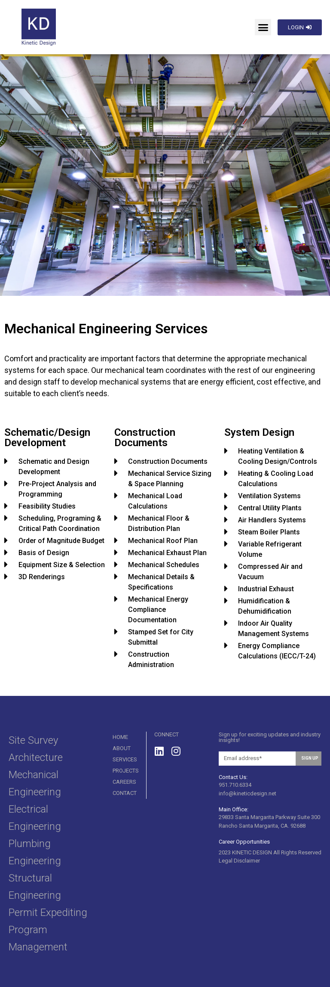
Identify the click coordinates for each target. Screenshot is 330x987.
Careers (124, 782)
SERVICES (125, 759)
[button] (263, 27)
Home (120, 737)
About (122, 748)
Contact (125, 793)
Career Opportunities (244, 841)
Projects (126, 770)
